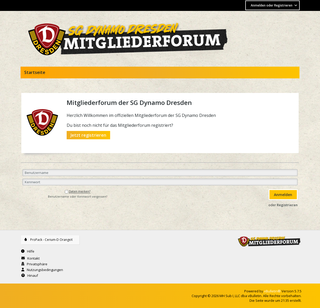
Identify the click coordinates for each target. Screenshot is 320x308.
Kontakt (33, 258)
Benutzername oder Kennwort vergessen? (77, 196)
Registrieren (287, 205)
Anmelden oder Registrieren (274, 5)
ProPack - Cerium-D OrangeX (52, 239)
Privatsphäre (37, 264)
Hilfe (30, 251)
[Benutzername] (159, 172)
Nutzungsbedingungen (45, 269)
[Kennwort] (159, 182)
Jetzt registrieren (88, 135)
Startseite (34, 72)
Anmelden (283, 194)
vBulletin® (272, 291)
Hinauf (32, 275)
